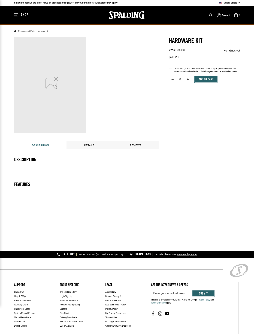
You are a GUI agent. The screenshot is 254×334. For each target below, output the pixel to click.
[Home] (15, 31)
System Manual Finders (24, 313)
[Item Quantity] (180, 79)
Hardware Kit (42, 31)
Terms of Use (111, 317)
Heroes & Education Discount (73, 321)
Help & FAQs (20, 296)
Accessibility (110, 292)
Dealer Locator (20, 326)
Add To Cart (206, 79)
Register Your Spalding (70, 304)
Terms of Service (158, 303)
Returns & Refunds (22, 300)
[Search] (211, 15)
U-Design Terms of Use (115, 321)
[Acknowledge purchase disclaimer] (170, 70)
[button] (237, 15)
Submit (203, 293)
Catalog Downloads (68, 317)
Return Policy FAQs (187, 254)
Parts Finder (19, 321)
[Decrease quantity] (172, 79)
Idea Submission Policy (115, 304)
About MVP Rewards (69, 300)
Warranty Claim (21, 304)
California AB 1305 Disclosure (118, 326)
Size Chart (64, 313)
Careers (63, 309)
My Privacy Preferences (115, 313)
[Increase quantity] (188, 79)
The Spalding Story (68, 292)
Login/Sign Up (66, 296)
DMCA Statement (113, 300)
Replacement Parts (26, 31)
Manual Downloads (22, 317)
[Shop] (21, 15)
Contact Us (19, 292)
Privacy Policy (111, 309)
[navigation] (223, 15)
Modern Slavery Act (113, 296)
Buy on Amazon (67, 326)
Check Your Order (22, 309)
